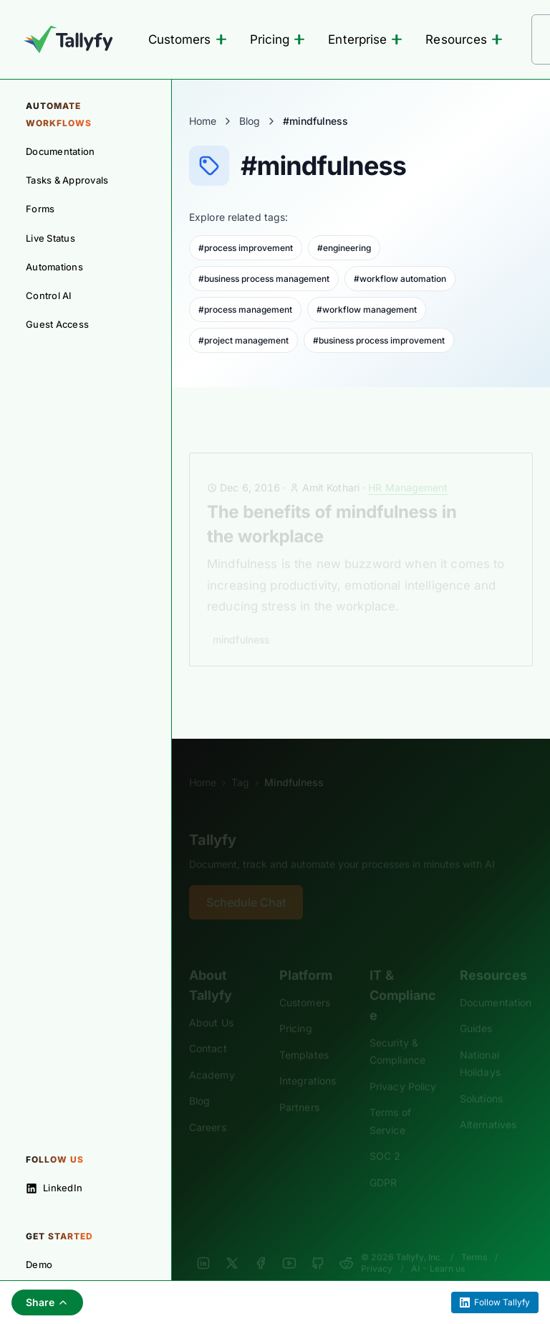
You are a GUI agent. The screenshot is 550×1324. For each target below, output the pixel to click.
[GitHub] (318, 1243)
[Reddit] (346, 1243)
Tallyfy (212, 820)
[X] (232, 1243)
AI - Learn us (438, 1249)
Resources (464, 39)
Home (202, 121)
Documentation (495, 983)
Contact (208, 1029)
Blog (249, 121)
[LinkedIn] (203, 1243)
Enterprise (365, 39)
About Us (211, 1003)
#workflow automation (400, 278)
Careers (207, 1108)
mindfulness (241, 620)
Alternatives (488, 1105)
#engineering (344, 247)
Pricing (278, 39)
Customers (187, 39)
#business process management (263, 278)
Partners (299, 1088)
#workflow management (367, 309)
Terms (474, 1237)
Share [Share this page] (47, 1302)
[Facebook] (260, 1243)
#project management (243, 340)
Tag (240, 763)
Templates (304, 1035)
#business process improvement (379, 340)
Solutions (481, 1079)
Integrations (307, 1061)
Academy (212, 1055)
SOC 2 (385, 1136)
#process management (245, 309)
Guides (476, 1009)
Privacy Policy (403, 1067)
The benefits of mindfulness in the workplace (332, 504)
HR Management (408, 468)
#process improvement (245, 247)
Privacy (376, 1249)
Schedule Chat (246, 883)
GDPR (383, 1163)
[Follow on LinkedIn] (86, 1187)
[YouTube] (289, 1243)
